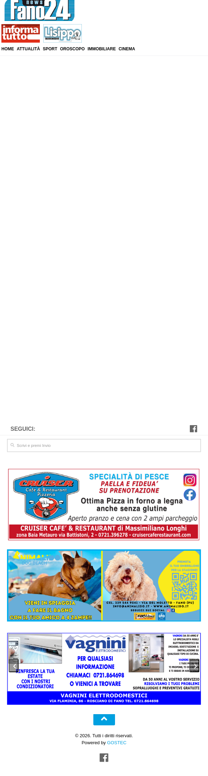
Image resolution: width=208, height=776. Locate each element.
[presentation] (14, 663)
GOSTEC (116, 740)
